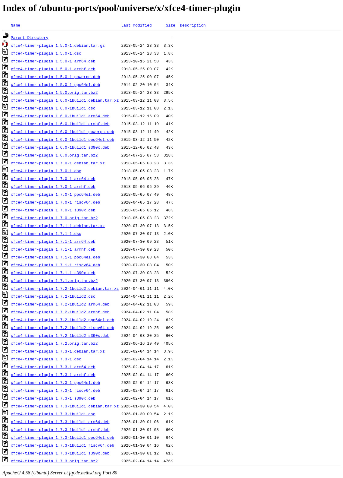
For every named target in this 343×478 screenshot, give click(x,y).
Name (15, 25)
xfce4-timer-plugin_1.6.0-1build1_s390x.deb (60, 147)
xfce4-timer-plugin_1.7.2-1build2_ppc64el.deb (62, 319)
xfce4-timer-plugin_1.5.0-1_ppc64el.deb (55, 84)
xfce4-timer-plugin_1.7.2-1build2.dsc (53, 296)
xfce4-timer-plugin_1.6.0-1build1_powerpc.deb (62, 131)
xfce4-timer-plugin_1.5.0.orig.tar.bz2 (54, 92)
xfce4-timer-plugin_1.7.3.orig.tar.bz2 (54, 461)
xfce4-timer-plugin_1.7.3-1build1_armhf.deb (60, 429)
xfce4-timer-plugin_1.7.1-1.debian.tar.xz (58, 225)
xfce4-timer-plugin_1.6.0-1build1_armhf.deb (60, 123)
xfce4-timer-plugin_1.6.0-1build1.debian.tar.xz (65, 100)
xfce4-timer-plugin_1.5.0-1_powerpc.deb (55, 76)
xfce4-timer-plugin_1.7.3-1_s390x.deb (53, 398)
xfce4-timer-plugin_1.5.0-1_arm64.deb (53, 61)
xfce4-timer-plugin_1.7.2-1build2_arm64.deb (60, 304)
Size (170, 25)
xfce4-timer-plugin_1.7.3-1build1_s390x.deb (60, 453)
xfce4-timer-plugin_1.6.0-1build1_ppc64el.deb (62, 139)
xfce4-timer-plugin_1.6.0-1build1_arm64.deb (60, 116)
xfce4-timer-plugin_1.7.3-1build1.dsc (53, 413)
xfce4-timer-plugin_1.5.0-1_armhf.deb (53, 68)
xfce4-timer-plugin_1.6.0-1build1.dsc (53, 108)
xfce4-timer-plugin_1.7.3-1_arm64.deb (53, 366)
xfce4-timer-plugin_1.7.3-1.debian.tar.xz (58, 351)
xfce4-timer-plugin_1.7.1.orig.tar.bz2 (54, 280)
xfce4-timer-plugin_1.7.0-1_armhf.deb (53, 186)
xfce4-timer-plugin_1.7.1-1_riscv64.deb (55, 264)
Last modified (136, 25)
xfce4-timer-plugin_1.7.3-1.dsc (46, 359)
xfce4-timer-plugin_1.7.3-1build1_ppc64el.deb (62, 437)
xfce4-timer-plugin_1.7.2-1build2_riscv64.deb (62, 327)
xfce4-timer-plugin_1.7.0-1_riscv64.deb (55, 202)
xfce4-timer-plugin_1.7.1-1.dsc (46, 233)
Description (193, 25)
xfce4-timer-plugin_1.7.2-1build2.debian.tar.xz (65, 288)
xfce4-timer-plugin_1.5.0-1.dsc (46, 53)
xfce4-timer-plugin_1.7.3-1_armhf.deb (53, 374)
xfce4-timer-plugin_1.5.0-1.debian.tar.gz (58, 45)
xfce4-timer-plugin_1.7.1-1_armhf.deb (53, 249)
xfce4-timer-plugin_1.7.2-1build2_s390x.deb (60, 335)
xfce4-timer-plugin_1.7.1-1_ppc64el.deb (55, 257)
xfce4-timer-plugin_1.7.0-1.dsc (46, 170)
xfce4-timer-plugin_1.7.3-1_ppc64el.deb (55, 382)
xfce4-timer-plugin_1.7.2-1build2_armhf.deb (60, 312)
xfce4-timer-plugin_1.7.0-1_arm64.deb (53, 178)
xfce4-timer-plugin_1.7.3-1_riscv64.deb (55, 390)
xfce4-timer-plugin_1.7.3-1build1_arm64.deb (60, 421)
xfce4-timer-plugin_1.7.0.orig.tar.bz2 (54, 217)
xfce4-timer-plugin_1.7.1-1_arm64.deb (53, 241)
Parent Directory (29, 37)
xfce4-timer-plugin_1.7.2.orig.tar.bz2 (54, 343)
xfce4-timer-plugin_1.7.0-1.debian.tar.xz (58, 163)
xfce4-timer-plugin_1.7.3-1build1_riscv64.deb (62, 445)
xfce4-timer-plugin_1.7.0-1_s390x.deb (53, 210)
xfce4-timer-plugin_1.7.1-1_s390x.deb (53, 272)
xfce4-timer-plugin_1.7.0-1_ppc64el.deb (55, 194)
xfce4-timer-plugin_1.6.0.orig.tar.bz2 (54, 155)
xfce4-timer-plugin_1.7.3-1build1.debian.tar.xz (65, 406)
